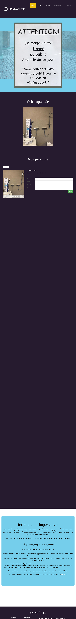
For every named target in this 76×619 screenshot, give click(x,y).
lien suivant (64, 574)
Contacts (68, 5)
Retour (6, 166)
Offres (40, 5)
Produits (48, 5)
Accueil (33, 5)
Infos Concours (58, 5)
